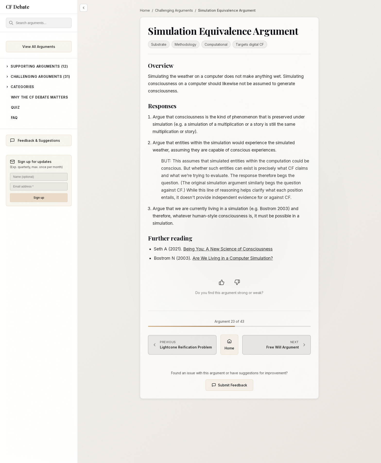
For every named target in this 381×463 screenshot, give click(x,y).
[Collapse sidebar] (83, 8)
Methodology (185, 44)
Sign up (39, 197)
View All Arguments (38, 47)
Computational (216, 44)
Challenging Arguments (174, 10)
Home (145, 10)
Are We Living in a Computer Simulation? (232, 258)
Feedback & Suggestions (35, 140)
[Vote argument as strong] (221, 282)
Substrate (158, 44)
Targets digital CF (250, 44)
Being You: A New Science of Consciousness (228, 248)
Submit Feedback (229, 385)
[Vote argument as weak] (237, 282)
